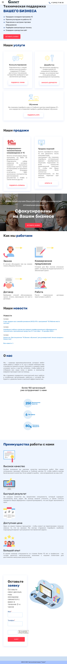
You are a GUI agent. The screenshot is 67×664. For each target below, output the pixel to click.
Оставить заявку (11, 36)
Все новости (7, 343)
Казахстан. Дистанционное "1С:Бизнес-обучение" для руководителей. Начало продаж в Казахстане (33, 338)
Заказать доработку (49, 82)
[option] (33, 403)
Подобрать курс (33, 115)
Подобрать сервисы (17, 185)
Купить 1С (48, 183)
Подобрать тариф (18, 82)
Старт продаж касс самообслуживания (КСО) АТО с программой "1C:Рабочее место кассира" (31, 322)
